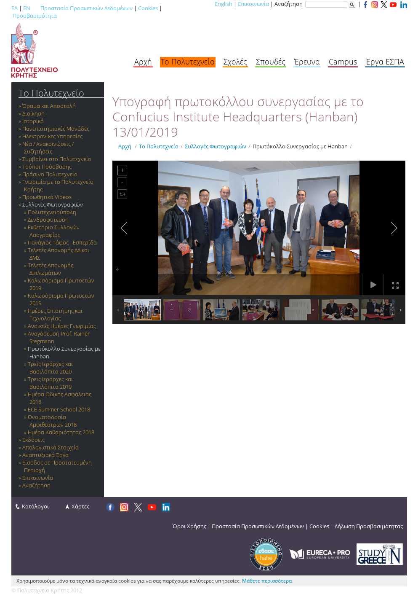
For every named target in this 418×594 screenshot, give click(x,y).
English (223, 4)
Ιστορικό (33, 121)
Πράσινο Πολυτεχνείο (49, 174)
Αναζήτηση (36, 485)
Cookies (148, 8)
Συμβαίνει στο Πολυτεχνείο (56, 159)
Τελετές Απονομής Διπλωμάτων (50, 269)
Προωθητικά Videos (47, 197)
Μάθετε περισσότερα (267, 580)
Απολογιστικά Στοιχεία (50, 447)
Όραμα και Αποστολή (49, 106)
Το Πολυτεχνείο (188, 61)
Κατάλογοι (35, 506)
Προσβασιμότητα (35, 15)
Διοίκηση (33, 113)
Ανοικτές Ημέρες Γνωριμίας (62, 326)
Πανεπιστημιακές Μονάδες (55, 128)
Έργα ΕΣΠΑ (385, 61)
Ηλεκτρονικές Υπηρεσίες (52, 136)
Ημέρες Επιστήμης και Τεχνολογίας (55, 314)
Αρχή (143, 61)
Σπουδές (270, 61)
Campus (343, 61)
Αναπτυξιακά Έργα (45, 455)
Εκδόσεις (33, 439)
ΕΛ (14, 8)
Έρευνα (307, 61)
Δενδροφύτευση (48, 219)
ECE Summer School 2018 (59, 409)
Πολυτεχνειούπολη (52, 212)
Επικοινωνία (253, 4)
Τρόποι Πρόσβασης (47, 166)
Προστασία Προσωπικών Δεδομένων (86, 8)
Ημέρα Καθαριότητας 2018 (61, 432)
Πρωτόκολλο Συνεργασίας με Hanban (300, 146)
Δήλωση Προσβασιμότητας (369, 526)
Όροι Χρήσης (189, 526)
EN (26, 8)
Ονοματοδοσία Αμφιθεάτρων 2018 (52, 420)
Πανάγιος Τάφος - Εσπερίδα (62, 242)
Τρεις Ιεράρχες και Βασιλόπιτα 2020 (50, 367)
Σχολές (235, 61)
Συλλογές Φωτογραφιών (52, 204)
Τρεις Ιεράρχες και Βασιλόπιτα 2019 (50, 382)
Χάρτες (80, 506)
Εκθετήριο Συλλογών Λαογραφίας (54, 231)
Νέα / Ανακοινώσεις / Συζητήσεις (48, 147)
